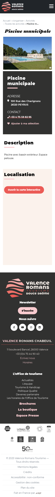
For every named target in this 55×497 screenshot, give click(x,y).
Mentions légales (28, 467)
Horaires (27, 362)
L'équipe (27, 383)
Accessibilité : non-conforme (27, 477)
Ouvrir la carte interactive (24, 189)
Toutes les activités (14, 24)
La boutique (27, 409)
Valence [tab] (10, 341)
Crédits (27, 472)
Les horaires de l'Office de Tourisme (27, 398)
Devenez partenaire (27, 394)
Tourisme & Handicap (27, 387)
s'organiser (18, 20)
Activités (30, 20)
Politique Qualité (27, 391)
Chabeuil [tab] (43, 341)
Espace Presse (27, 415)
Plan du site (27, 487)
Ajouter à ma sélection (23, 123)
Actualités (27, 380)
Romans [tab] (26, 341)
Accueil (6, 20)
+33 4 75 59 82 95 (19, 117)
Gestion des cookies (27, 482)
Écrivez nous (27, 358)
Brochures (27, 403)
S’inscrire (27, 310)
